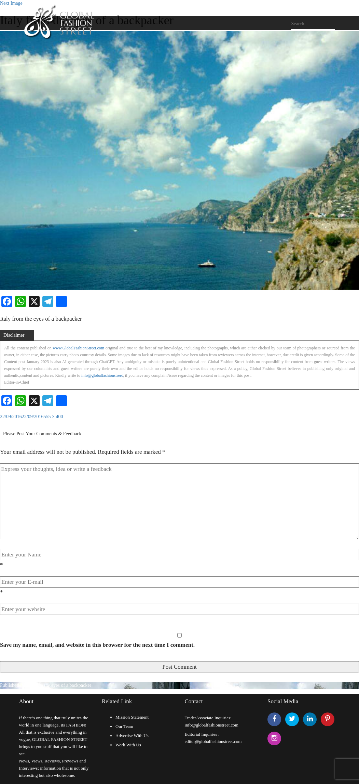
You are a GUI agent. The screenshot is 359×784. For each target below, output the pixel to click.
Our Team (124, 726)
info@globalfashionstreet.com (211, 725)
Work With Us (128, 744)
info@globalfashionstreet (102, 375)
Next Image (11, 3)
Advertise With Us (132, 735)
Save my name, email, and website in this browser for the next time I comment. (97, 645)
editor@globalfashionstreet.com (213, 741)
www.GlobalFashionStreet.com (79, 348)
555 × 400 (53, 416)
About (26, 701)
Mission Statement (132, 717)
